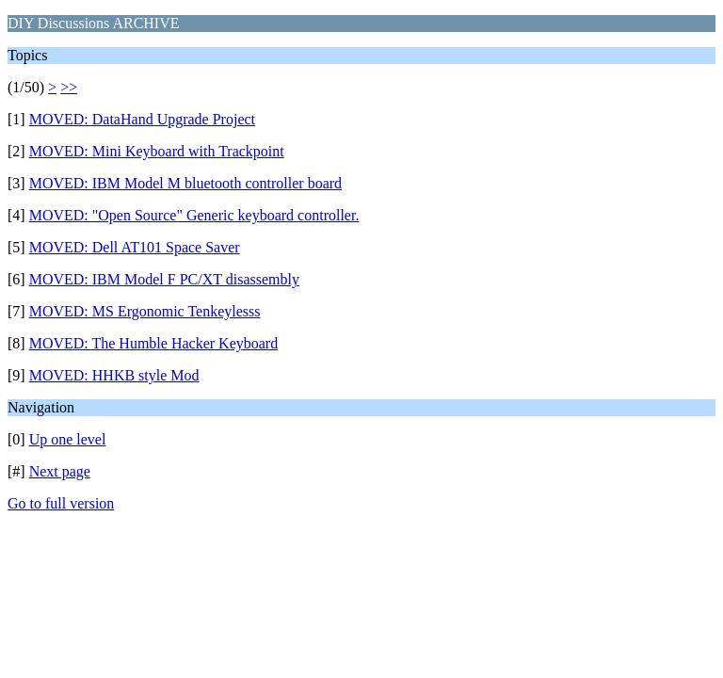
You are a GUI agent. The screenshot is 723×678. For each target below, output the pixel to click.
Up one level (67, 439)
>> (68, 87)
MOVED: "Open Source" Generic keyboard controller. (194, 215)
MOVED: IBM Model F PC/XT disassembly (164, 279)
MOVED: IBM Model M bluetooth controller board (185, 183)
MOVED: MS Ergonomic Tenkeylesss (145, 311)
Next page (59, 471)
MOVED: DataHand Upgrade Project (142, 119)
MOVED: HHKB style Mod (114, 375)
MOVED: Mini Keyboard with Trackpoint (156, 151)
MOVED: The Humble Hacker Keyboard (154, 343)
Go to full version (61, 503)
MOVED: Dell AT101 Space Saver (134, 247)
